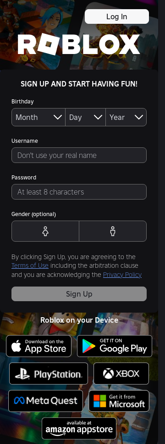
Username (24, 140)
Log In (116, 16)
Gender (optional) (33, 214)
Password (23, 177)
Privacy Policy (122, 275)
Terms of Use (30, 265)
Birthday (22, 101)
